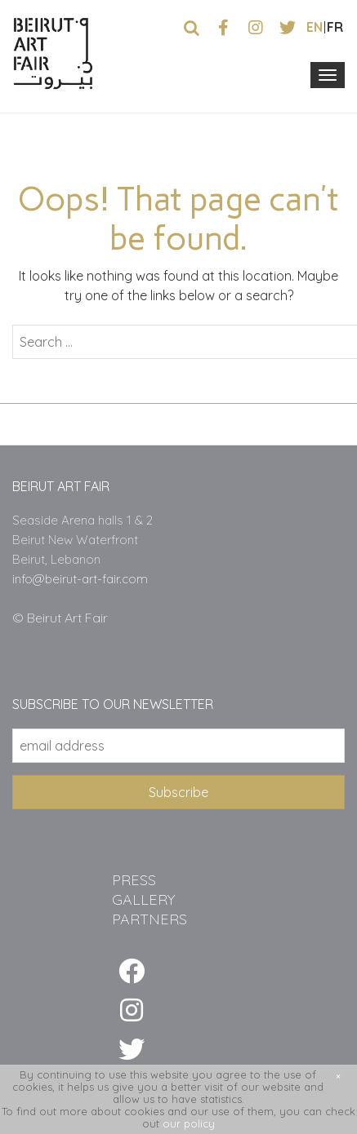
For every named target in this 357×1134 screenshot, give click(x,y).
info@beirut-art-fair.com (80, 579)
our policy (189, 1123)
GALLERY (143, 899)
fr (335, 27)
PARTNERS (149, 919)
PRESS (134, 879)
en (314, 27)
